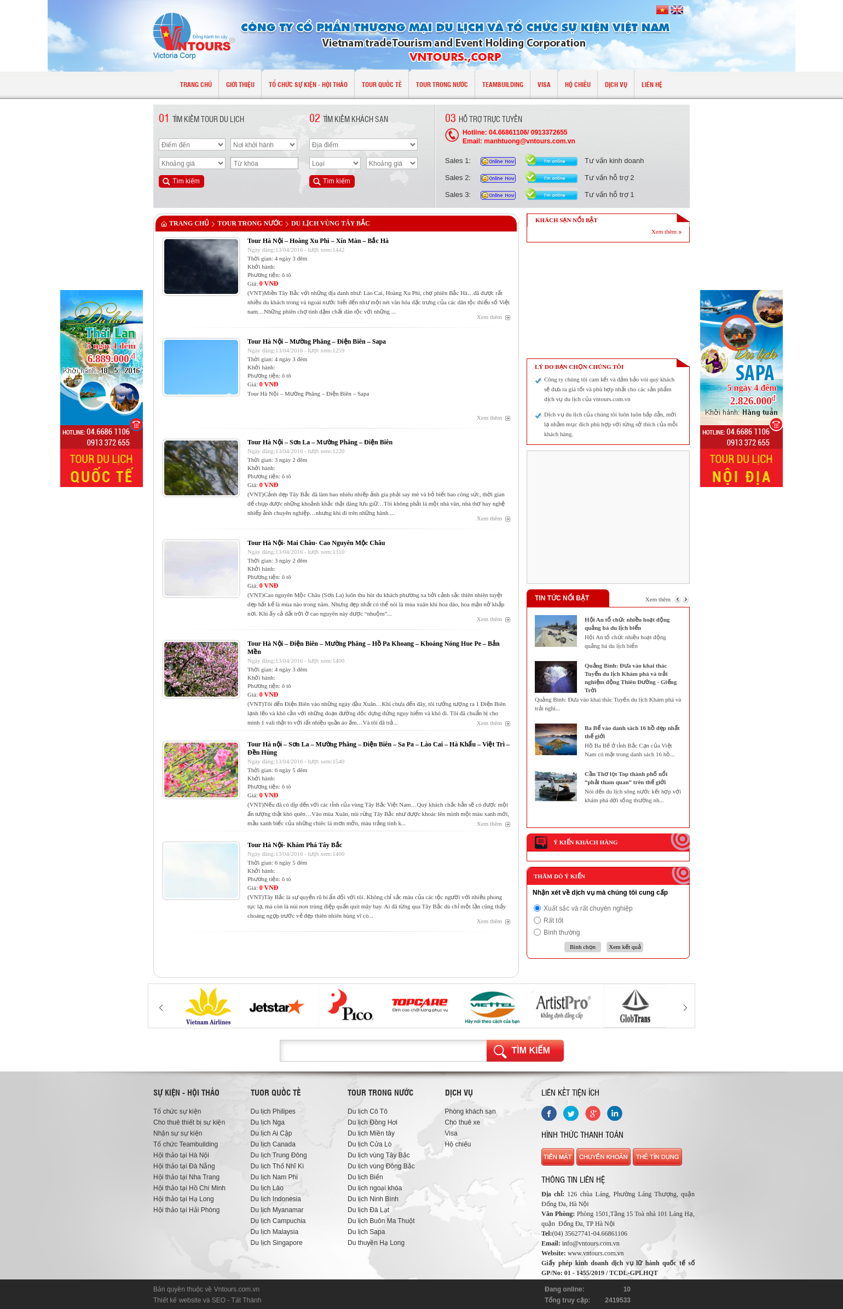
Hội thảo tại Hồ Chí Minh (189, 1188)
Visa (451, 1133)
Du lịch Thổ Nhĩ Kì (277, 1166)
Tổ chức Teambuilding (185, 1144)
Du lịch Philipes (273, 1111)
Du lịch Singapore (277, 1243)
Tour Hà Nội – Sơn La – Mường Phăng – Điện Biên (319, 442)
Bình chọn (583, 946)
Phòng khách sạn (470, 1111)
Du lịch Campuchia (278, 1221)
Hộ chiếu (458, 1144)
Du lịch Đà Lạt (368, 1210)
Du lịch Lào (267, 1188)
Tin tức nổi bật (562, 598)
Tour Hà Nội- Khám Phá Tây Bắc (294, 845)
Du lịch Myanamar (277, 1210)
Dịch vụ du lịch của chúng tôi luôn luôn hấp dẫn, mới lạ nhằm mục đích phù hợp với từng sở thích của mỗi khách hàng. (611, 424)
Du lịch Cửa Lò (369, 1144)
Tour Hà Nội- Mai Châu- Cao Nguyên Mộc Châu (316, 543)
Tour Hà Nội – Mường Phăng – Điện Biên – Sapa (316, 341)
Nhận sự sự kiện (177, 1133)
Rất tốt (553, 920)
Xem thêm (489, 317)
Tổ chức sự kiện (177, 1111)
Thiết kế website (177, 1300)
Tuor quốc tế (276, 1092)
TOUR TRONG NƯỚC (250, 223)
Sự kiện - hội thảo (186, 1092)
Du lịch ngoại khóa (375, 1188)
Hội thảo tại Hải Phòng (186, 1210)
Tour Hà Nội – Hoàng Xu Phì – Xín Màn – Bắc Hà (318, 241)
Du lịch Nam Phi (274, 1177)
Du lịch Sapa (366, 1232)
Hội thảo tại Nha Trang (186, 1177)
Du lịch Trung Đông (279, 1155)
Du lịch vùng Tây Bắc (330, 223)
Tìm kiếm (531, 1050)
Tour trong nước (380, 1092)
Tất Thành (247, 1300)
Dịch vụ (459, 1092)
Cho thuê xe (463, 1122)
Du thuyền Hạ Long (376, 1243)
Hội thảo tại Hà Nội (181, 1155)
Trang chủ (189, 223)
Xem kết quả (624, 946)
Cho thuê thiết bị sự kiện (189, 1122)
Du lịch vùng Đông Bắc (381, 1166)
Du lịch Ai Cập (271, 1133)
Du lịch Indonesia (276, 1199)
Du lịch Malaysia (275, 1232)
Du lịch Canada (273, 1144)
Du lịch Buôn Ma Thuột (381, 1221)
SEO (219, 1300)
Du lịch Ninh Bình (373, 1199)
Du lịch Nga (268, 1122)
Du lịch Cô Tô (368, 1111)
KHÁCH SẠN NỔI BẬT (566, 220)
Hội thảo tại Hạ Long (183, 1199)
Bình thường (562, 932)
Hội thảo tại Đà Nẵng (184, 1166)
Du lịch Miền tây (371, 1133)
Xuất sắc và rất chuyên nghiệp (588, 908)
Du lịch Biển (365, 1177)
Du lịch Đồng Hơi (372, 1122)
